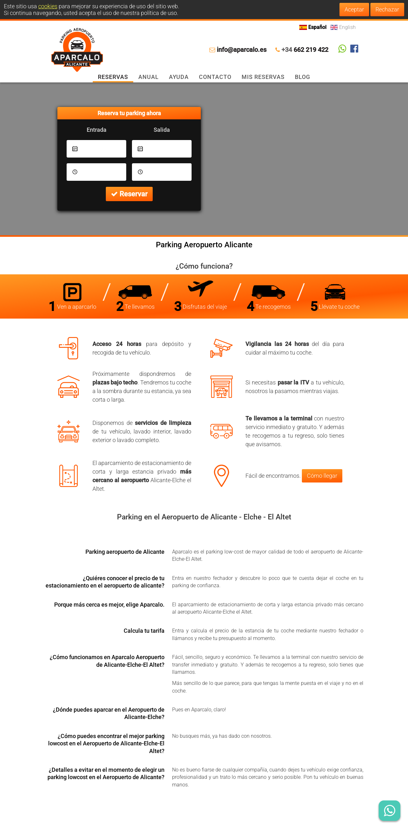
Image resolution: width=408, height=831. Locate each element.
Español (313, 27)
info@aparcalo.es (241, 49)
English (343, 27)
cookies (47, 6)
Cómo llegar (322, 475)
